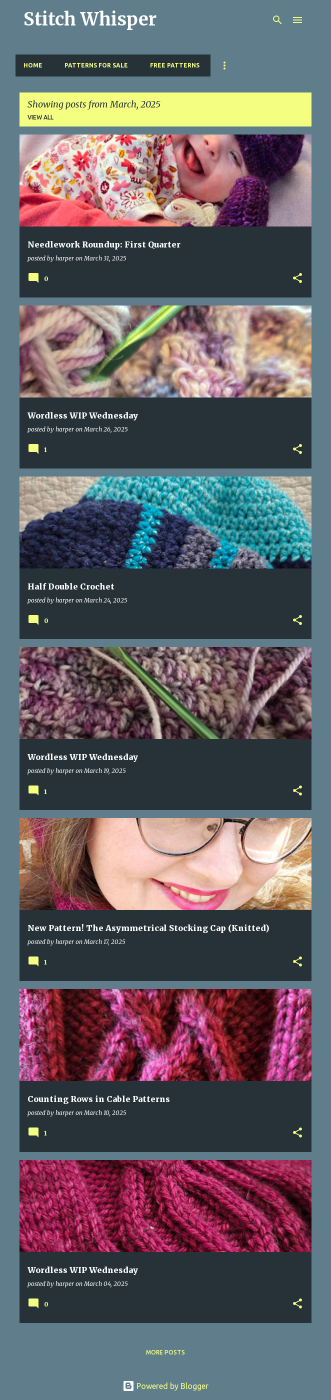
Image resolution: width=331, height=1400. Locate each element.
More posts (165, 1352)
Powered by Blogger (165, 1386)
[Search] (278, 20)
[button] (298, 279)
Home (33, 65)
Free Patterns (175, 65)
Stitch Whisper (90, 19)
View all (41, 117)
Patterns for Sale (96, 65)
